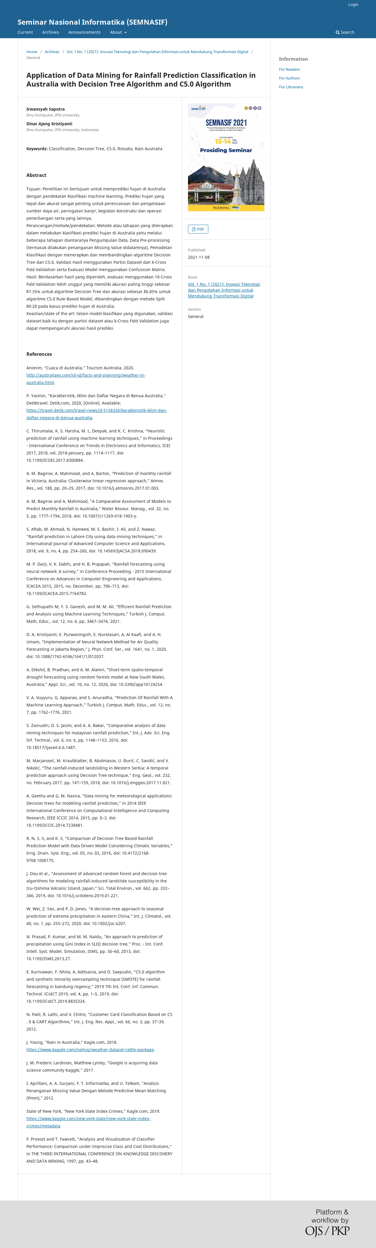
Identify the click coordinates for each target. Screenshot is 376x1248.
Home (31, 51)
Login (353, 4)
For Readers (289, 69)
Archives (50, 32)
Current (25, 32)
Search (345, 32)
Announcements (84, 32)
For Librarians (291, 86)
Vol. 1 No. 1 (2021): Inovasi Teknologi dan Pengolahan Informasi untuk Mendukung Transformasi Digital (157, 51)
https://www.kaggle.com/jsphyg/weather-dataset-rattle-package (90, 1049)
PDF (200, 229)
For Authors (289, 78)
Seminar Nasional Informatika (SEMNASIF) (92, 22)
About (116, 32)
